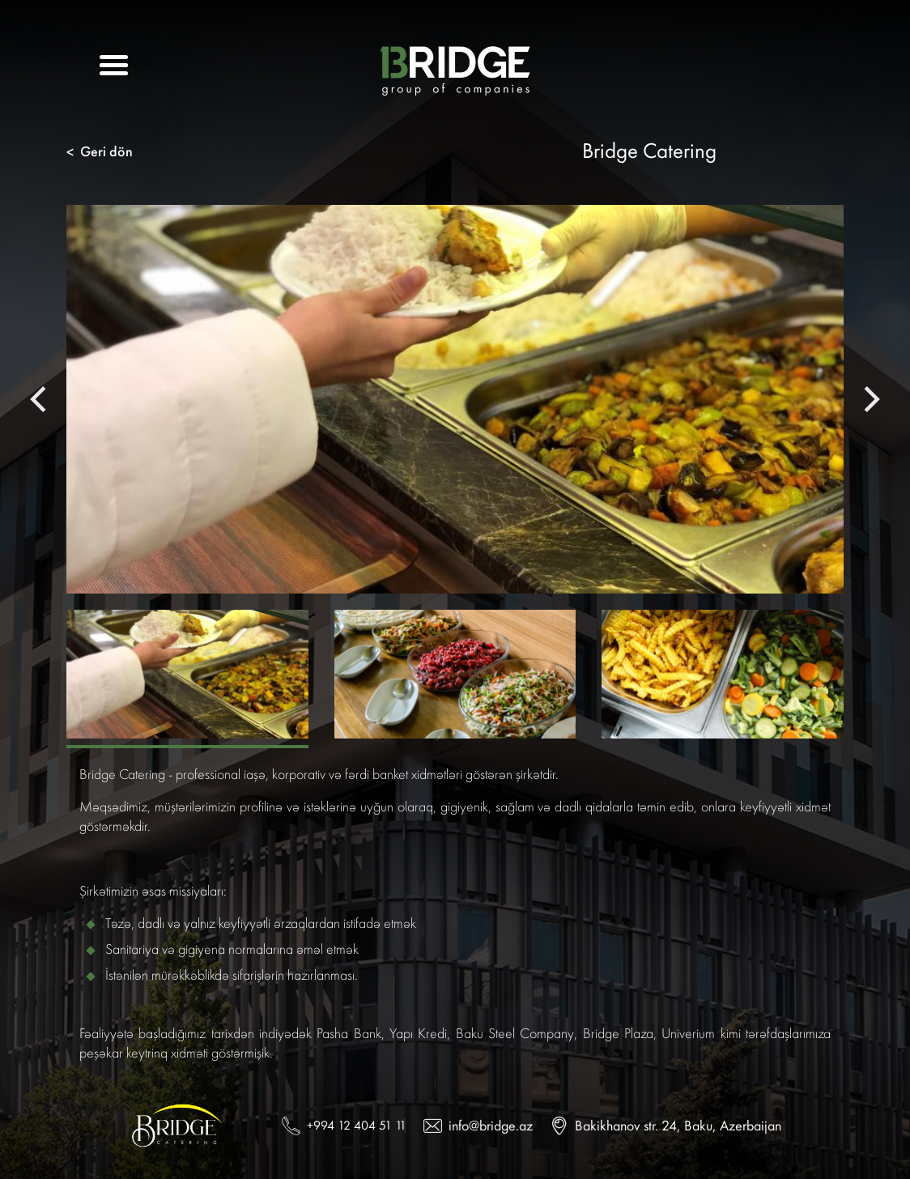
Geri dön (99, 151)
